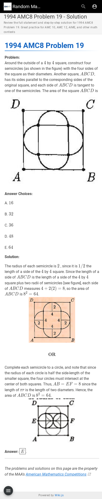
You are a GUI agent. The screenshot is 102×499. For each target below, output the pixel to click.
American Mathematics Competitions (56, 474)
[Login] (94, 6)
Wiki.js (59, 495)
